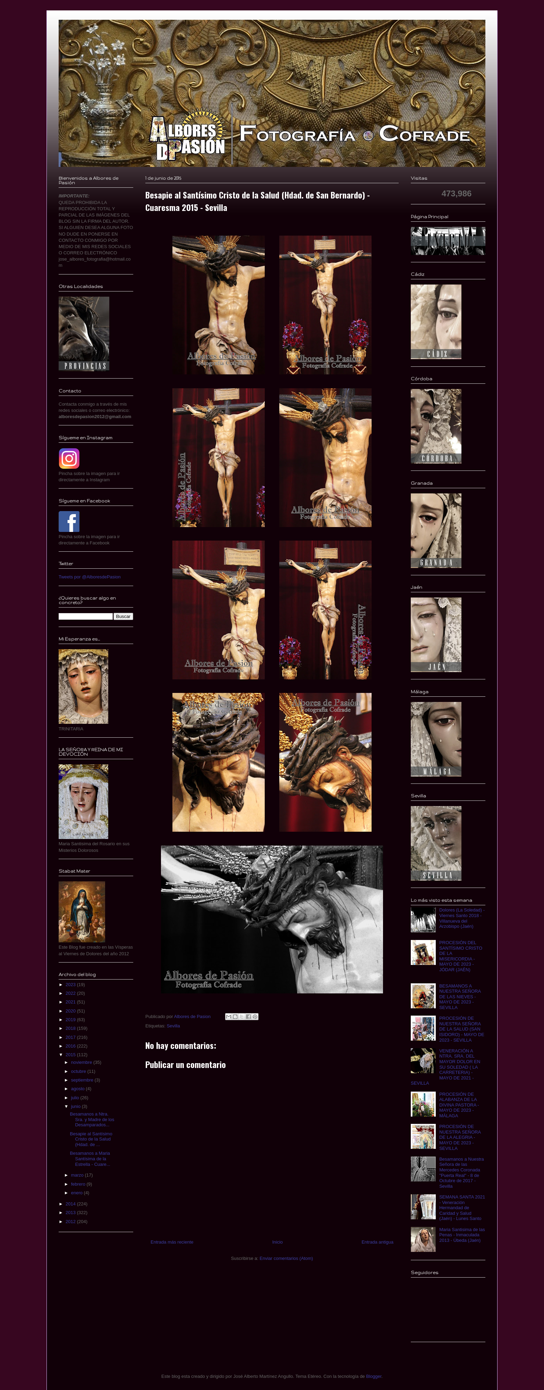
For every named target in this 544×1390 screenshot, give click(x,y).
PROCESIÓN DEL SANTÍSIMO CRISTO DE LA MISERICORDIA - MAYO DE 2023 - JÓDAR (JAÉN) (460, 956)
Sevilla (173, 1025)
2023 (71, 984)
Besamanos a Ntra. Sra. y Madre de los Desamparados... (92, 1119)
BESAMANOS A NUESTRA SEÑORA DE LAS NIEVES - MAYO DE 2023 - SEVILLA (460, 996)
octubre (79, 1071)
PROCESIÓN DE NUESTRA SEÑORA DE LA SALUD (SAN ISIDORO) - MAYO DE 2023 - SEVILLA (461, 1029)
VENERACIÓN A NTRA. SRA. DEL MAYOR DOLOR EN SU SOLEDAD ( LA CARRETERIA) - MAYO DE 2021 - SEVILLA (445, 1067)
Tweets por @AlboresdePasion (90, 576)
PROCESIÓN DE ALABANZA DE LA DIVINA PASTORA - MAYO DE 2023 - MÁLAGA (459, 1105)
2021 (71, 1002)
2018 (71, 1028)
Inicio (277, 1242)
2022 (71, 993)
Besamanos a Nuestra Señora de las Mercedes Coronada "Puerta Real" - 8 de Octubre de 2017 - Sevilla (461, 1172)
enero (77, 1192)
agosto (78, 1088)
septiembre (83, 1080)
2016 (71, 1046)
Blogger (373, 1376)
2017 (71, 1037)
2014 (71, 1203)
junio (76, 1106)
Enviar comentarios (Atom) (286, 1258)
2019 (71, 1019)
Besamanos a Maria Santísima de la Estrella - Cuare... (90, 1159)
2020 (71, 1011)
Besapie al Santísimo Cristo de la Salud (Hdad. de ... (91, 1139)
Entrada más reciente (172, 1242)
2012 (71, 1221)
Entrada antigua (377, 1242)
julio (75, 1097)
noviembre (82, 1062)
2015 (71, 1054)
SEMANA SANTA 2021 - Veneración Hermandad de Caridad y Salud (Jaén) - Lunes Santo (462, 1207)
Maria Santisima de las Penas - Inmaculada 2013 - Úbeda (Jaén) (462, 1235)
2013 (71, 1212)
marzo (78, 1175)
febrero (79, 1184)
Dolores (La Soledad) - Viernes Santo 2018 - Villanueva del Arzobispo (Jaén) (462, 918)
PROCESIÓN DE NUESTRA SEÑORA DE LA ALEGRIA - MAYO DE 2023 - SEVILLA (460, 1137)
